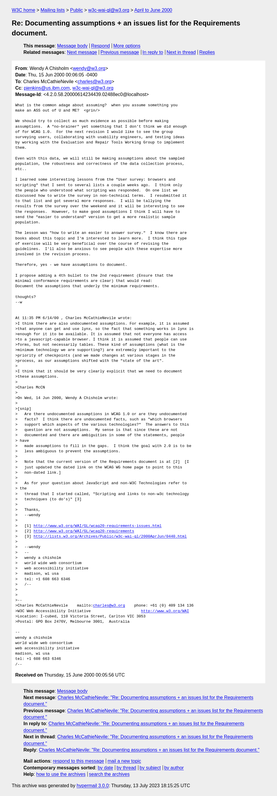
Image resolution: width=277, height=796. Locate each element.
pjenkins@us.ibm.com (47, 87)
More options (127, 45)
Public (76, 10)
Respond (100, 45)
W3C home (23, 10)
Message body (72, 45)
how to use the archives (61, 774)
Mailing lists (52, 10)
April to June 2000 (153, 10)
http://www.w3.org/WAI (165, 611)
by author (174, 767)
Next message (82, 52)
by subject (150, 767)
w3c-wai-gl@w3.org (108, 10)
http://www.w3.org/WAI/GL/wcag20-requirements (83, 531)
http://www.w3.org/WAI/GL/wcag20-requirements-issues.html (97, 526)
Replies (207, 52)
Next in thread (181, 52)
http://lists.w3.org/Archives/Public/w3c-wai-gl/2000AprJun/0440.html (110, 536)
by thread (126, 767)
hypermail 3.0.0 (92, 785)
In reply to (152, 52)
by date (105, 767)
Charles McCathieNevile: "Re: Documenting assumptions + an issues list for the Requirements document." (149, 749)
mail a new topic (124, 761)
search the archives (109, 774)
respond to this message (78, 761)
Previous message (120, 52)
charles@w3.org (95, 81)
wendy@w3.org (89, 68)
